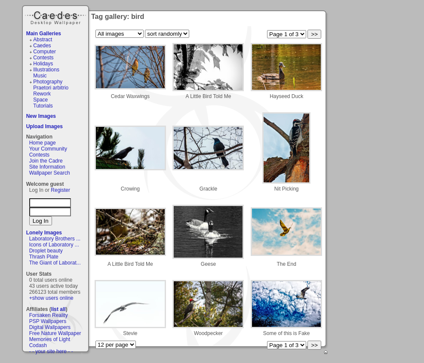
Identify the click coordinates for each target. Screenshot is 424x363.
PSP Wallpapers (48, 321)
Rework (42, 94)
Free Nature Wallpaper (55, 333)
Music (39, 76)
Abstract (42, 40)
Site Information (47, 167)
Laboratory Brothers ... (54, 239)
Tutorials (43, 106)
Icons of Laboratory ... (54, 245)
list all (58, 309)
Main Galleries (43, 34)
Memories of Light (49, 339)
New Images (41, 116)
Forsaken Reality (48, 315)
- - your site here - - (51, 351)
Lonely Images (44, 233)
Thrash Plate (43, 257)
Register (60, 190)
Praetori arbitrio (50, 88)
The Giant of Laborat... (55, 263)
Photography (47, 82)
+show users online (51, 298)
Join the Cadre (46, 161)
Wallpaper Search (49, 173)
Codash (38, 345)
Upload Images (44, 126)
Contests (43, 58)
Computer (44, 52)
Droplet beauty (46, 251)
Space (40, 100)
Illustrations (46, 70)
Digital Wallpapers (50, 327)
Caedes (56, 17)
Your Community (48, 149)
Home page (42, 143)
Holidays (43, 64)
